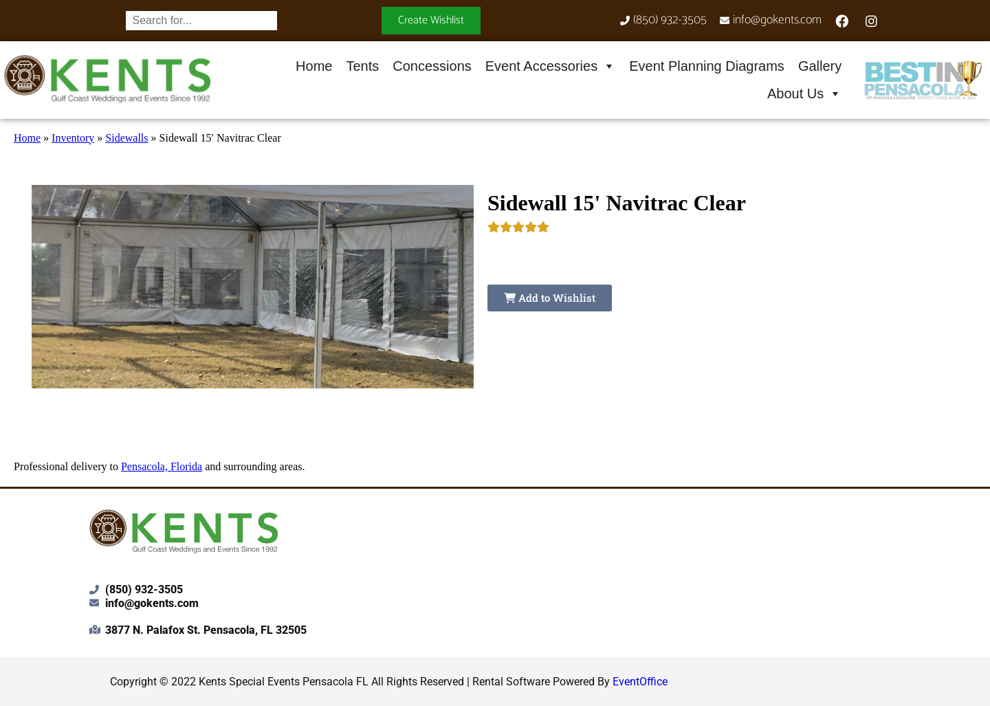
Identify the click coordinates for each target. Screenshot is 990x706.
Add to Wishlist (549, 298)
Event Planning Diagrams (706, 66)
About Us (804, 93)
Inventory (73, 138)
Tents (362, 66)
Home (314, 66)
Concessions (432, 66)
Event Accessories (550, 66)
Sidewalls (126, 138)
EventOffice (640, 681)
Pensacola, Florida (161, 466)
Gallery (820, 66)
